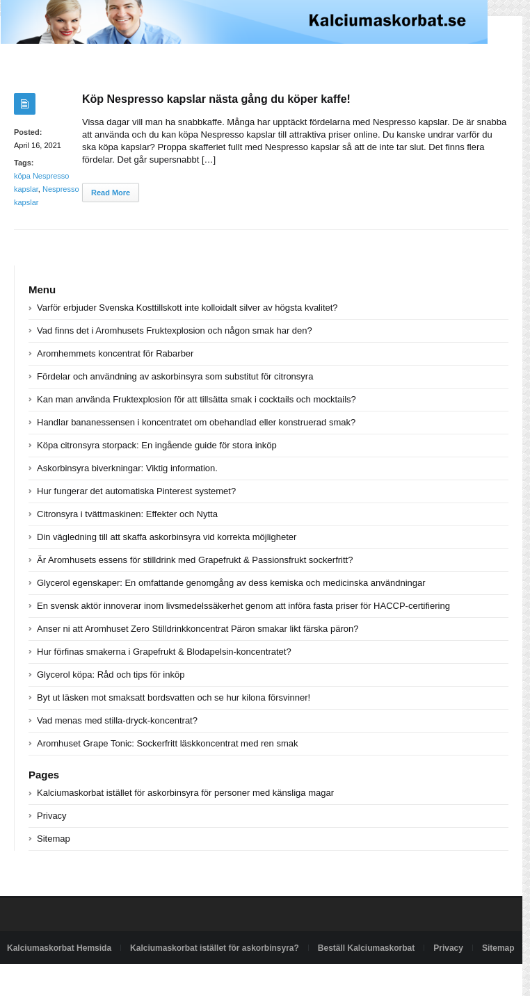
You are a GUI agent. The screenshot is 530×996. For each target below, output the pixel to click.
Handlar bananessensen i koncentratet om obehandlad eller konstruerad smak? (196, 422)
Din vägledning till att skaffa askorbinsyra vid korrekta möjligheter (166, 537)
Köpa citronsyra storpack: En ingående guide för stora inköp (157, 445)
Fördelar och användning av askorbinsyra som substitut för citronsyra (175, 376)
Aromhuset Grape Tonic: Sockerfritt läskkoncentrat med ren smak (167, 743)
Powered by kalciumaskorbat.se (66, 980)
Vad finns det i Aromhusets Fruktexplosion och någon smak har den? (174, 330)
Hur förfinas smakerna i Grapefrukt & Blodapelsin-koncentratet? (164, 651)
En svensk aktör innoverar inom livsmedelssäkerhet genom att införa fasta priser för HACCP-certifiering (243, 606)
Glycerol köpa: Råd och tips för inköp (110, 674)
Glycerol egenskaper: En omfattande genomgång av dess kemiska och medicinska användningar (231, 583)
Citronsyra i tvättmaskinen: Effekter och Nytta (127, 514)
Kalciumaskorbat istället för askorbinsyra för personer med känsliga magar (185, 792)
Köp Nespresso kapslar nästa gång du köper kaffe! (216, 99)
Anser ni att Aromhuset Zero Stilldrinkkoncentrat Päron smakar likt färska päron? (197, 628)
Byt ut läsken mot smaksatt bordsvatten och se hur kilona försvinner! (173, 697)
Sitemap (53, 838)
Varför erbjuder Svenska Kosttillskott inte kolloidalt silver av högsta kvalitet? (187, 307)
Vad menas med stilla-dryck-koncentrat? (117, 720)
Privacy (52, 815)
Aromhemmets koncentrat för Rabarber (115, 353)
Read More (110, 192)
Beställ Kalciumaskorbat (366, 948)
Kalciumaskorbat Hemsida (59, 948)
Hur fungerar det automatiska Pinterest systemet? (136, 491)
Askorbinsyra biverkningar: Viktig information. (127, 468)
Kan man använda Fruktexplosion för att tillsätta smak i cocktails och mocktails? (196, 399)
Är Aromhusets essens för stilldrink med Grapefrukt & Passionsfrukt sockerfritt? (195, 560)
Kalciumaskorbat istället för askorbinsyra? (214, 948)
